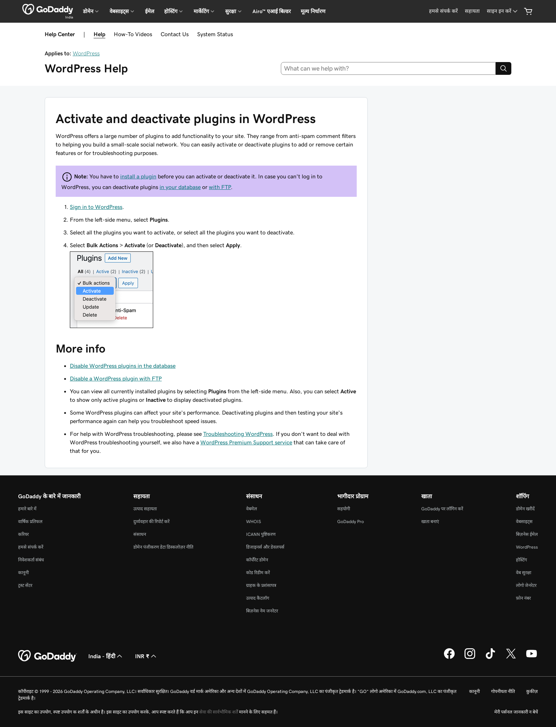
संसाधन (139, 534)
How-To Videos (133, 34)
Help (99, 34)
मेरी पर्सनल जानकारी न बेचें (516, 712)
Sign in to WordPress (96, 207)
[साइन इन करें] (503, 11)
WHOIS (253, 521)
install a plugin (138, 176)
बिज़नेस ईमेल (527, 534)
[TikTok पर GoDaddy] (490, 658)
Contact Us (175, 34)
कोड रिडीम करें (258, 572)
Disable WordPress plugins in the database (123, 365)
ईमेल (149, 11)
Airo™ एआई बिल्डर (271, 11)
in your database (180, 187)
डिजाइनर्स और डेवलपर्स (265, 547)
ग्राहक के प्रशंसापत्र (261, 585)
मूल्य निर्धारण (313, 11)
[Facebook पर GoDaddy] (449, 658)
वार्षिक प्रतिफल (30, 521)
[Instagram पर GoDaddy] (469, 658)
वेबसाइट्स (524, 521)
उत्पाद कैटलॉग (257, 598)
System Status (215, 34)
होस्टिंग (521, 559)
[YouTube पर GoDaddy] (531, 658)
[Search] (503, 68)
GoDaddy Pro (350, 521)
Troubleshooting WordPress (238, 434)
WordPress (86, 53)
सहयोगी (343, 508)
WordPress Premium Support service (246, 442)
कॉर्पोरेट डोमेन (257, 559)
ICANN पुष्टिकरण (261, 534)
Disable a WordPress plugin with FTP (116, 378)
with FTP (220, 187)
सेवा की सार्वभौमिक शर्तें (218, 712)
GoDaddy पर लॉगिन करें (442, 508)
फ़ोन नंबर (523, 598)
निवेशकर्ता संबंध (31, 559)
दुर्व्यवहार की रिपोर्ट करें (151, 521)
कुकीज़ (532, 691)
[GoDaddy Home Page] (47, 656)
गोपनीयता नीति (503, 691)
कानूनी (23, 572)
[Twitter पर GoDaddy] (511, 658)
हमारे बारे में (27, 508)
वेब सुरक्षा (523, 572)
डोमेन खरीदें (525, 508)
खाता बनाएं (430, 521)
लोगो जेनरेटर (526, 585)
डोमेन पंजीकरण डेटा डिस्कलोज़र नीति (163, 547)
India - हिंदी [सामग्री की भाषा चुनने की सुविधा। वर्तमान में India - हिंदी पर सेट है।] (106, 656)
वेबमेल (251, 508)
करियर (23, 534)
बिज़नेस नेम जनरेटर (262, 611)
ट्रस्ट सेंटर (25, 585)
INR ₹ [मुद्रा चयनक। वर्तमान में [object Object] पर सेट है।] (146, 656)
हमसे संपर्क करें (30, 547)
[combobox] (388, 68)
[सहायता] (472, 11)
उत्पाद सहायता (145, 508)
